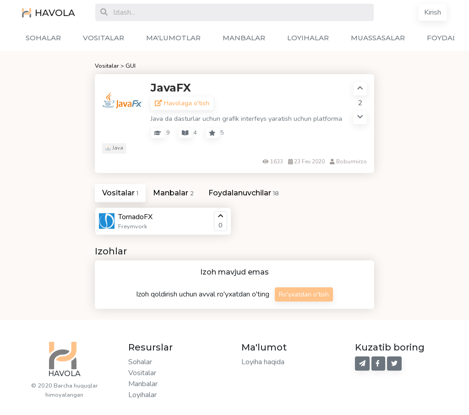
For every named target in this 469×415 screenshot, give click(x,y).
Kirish (432, 12)
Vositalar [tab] (120, 193)
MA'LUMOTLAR (173, 37)
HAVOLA (48, 12)
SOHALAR (43, 37)
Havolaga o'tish (182, 103)
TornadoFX (135, 217)
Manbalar (143, 384)
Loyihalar (142, 395)
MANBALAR (244, 37)
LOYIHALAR (308, 37)
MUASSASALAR (378, 37)
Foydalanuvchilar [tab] (243, 193)
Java (114, 148)
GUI (130, 66)
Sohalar (140, 362)
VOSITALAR (103, 37)
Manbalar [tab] (173, 193)
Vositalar (107, 66)
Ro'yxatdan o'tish (304, 294)
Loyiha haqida (262, 362)
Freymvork (132, 226)
